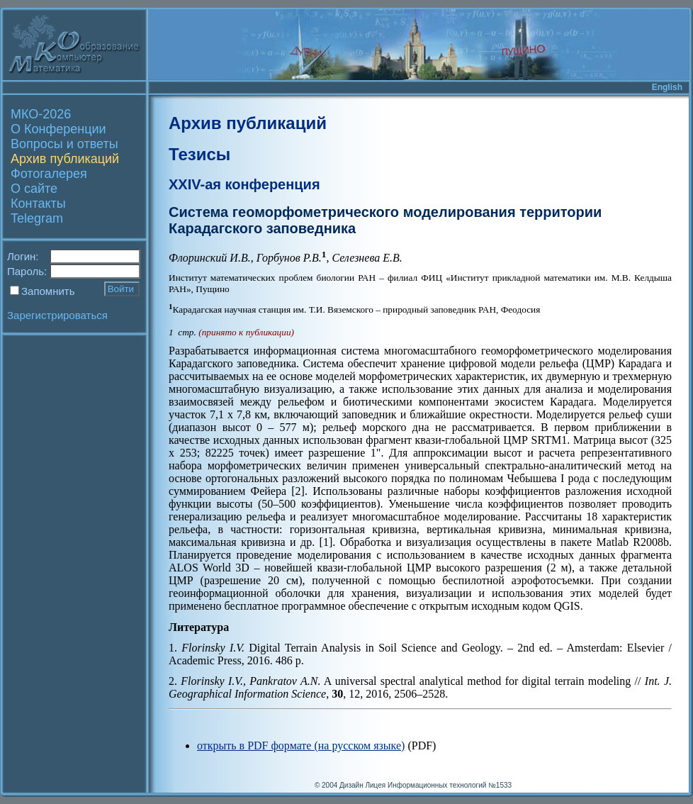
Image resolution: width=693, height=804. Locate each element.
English (667, 87)
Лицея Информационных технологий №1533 (438, 785)
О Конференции (58, 129)
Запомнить (48, 291)
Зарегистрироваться (57, 315)
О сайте (34, 189)
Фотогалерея (49, 174)
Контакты (38, 203)
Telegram (37, 218)
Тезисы (199, 154)
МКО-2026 (41, 114)
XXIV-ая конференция (244, 184)
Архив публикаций (65, 159)
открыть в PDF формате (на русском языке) (301, 745)
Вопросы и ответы (64, 144)
